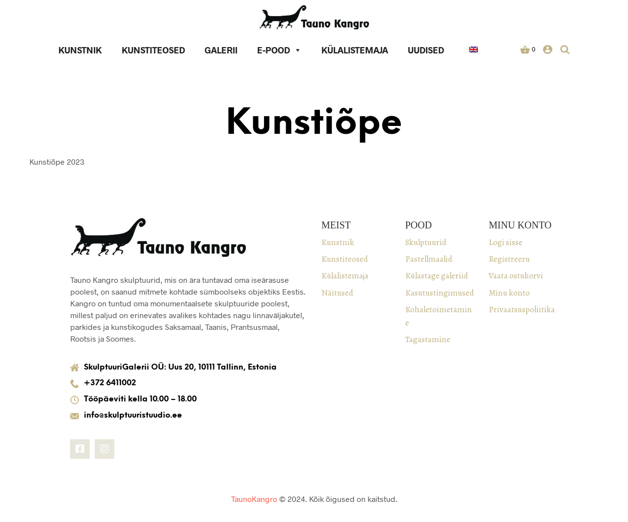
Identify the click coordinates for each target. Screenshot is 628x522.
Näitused (337, 292)
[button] (528, 49)
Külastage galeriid (436, 275)
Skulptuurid (425, 242)
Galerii (221, 50)
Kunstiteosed (153, 50)
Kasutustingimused (439, 292)
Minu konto (509, 292)
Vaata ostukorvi (516, 275)
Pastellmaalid (428, 259)
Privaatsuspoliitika (522, 309)
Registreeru (509, 259)
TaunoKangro (254, 498)
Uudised (426, 50)
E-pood (280, 50)
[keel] (474, 51)
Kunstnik (81, 50)
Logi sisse (506, 242)
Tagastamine (427, 339)
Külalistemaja (355, 50)
